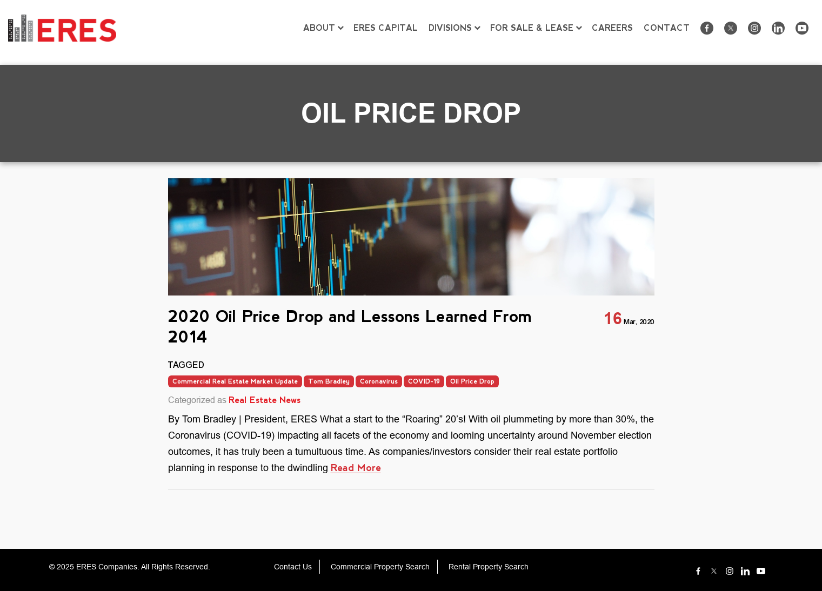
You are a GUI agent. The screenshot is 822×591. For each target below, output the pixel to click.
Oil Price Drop (472, 381)
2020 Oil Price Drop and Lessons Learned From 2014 (350, 326)
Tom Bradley (329, 381)
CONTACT (667, 27)
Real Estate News (264, 400)
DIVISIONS (450, 27)
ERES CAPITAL (385, 27)
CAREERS (612, 27)
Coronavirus (379, 381)
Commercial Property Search (380, 566)
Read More (356, 467)
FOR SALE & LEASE (531, 27)
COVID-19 (424, 381)
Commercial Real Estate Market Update (235, 381)
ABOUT (319, 27)
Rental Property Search (489, 566)
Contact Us (293, 566)
